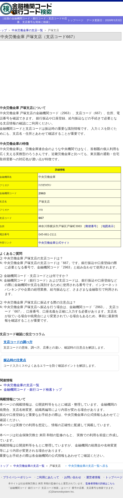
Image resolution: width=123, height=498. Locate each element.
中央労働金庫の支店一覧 (27, 30)
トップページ (75, 20)
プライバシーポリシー (17, 477)
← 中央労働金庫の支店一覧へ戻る (86, 465)
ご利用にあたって (47, 477)
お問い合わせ (72, 477)
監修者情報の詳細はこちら (100, 483)
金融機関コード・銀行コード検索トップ (33, 389)
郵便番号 (91, 226)
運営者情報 (93, 477)
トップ (4, 465)
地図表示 (108, 226)
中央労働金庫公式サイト (54, 242)
